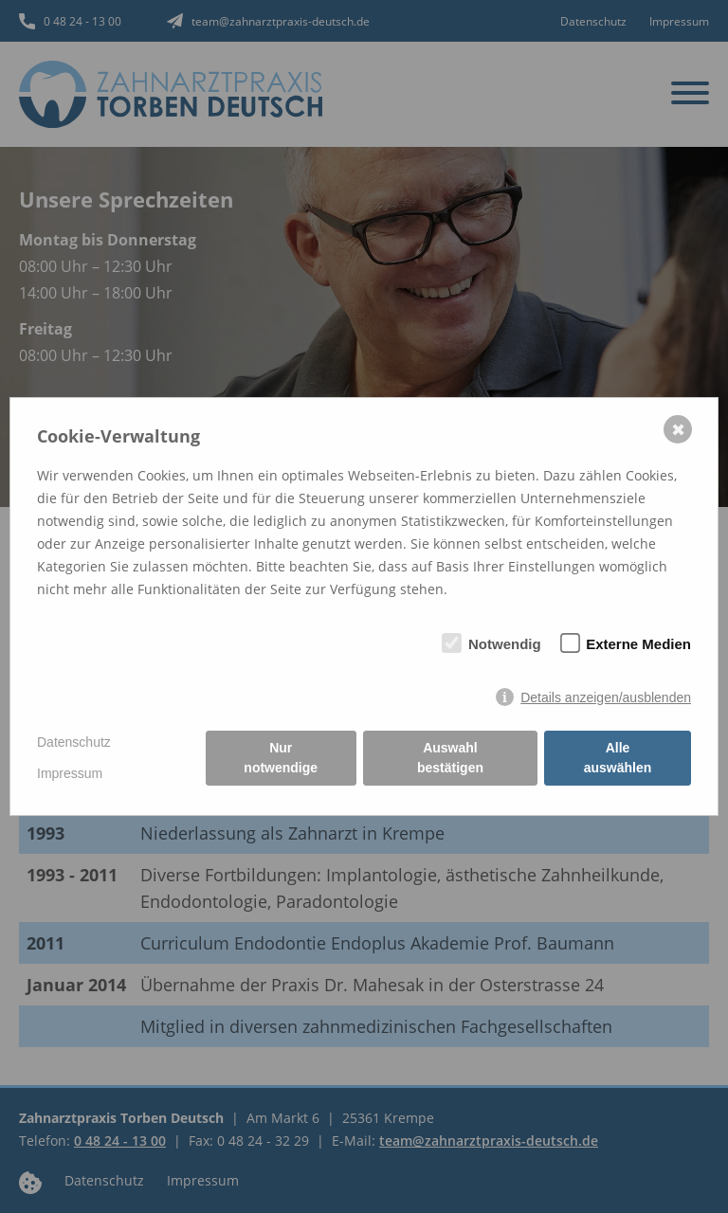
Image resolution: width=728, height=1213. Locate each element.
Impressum (69, 773)
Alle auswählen (618, 757)
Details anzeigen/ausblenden (605, 697)
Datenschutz (74, 742)
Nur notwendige (281, 757)
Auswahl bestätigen (450, 757)
